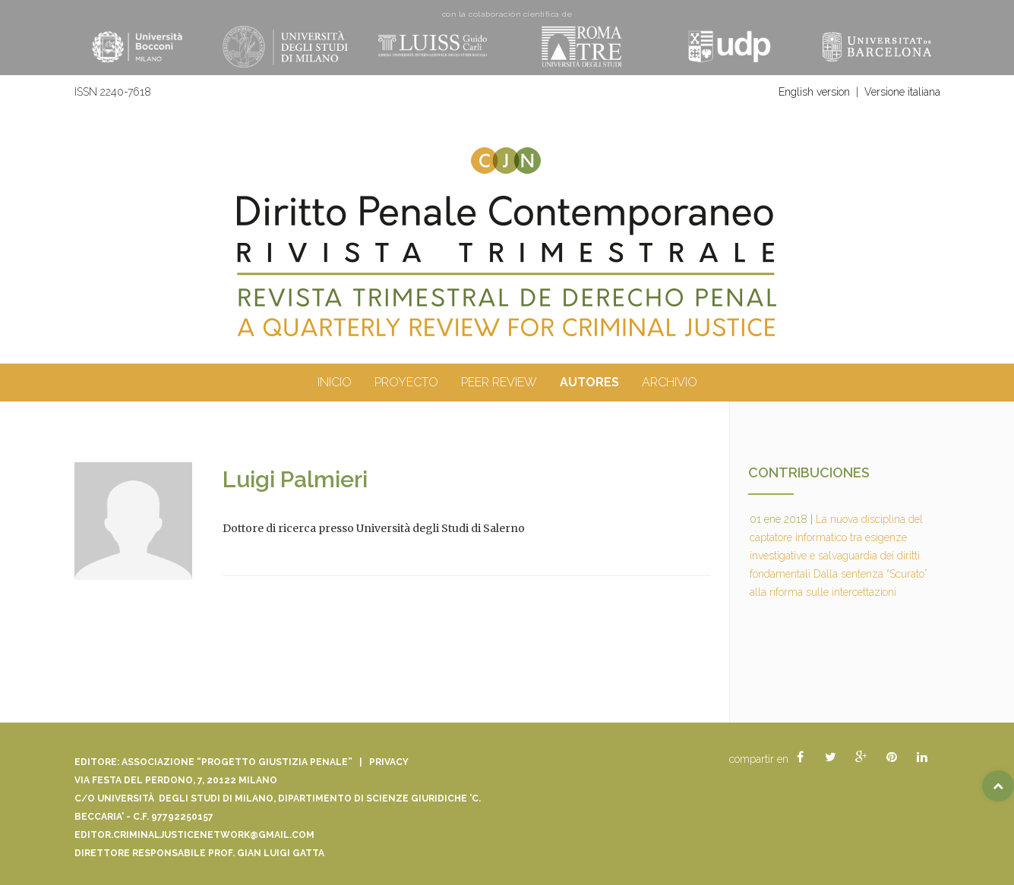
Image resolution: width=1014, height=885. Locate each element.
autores (589, 382)
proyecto (406, 382)
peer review (499, 382)
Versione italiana (902, 92)
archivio (669, 382)
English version (814, 92)
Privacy (389, 762)
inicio (334, 382)
